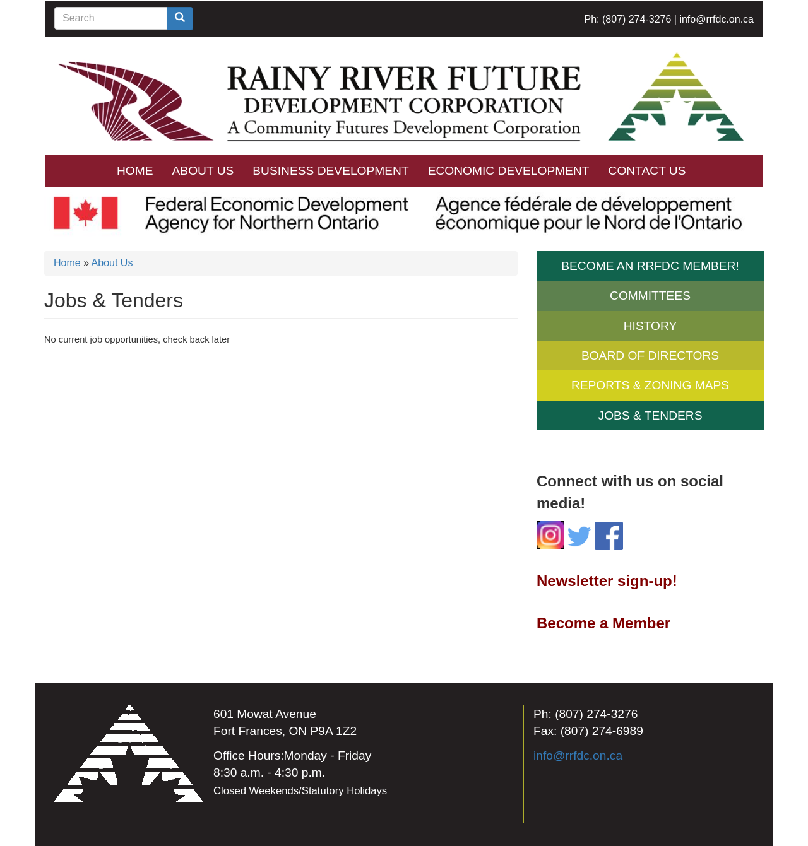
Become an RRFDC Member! (650, 266)
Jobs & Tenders (650, 415)
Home (135, 170)
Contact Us (647, 170)
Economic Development (509, 170)
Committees (650, 295)
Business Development (330, 170)
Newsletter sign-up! (607, 580)
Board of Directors (650, 355)
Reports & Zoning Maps (650, 385)
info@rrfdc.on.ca (716, 19)
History (650, 325)
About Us (203, 170)
